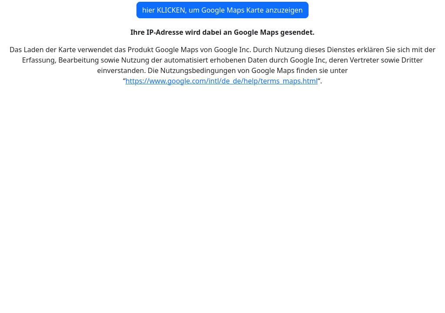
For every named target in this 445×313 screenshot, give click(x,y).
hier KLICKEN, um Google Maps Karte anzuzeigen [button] (222, 10)
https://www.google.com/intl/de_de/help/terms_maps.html (222, 81)
